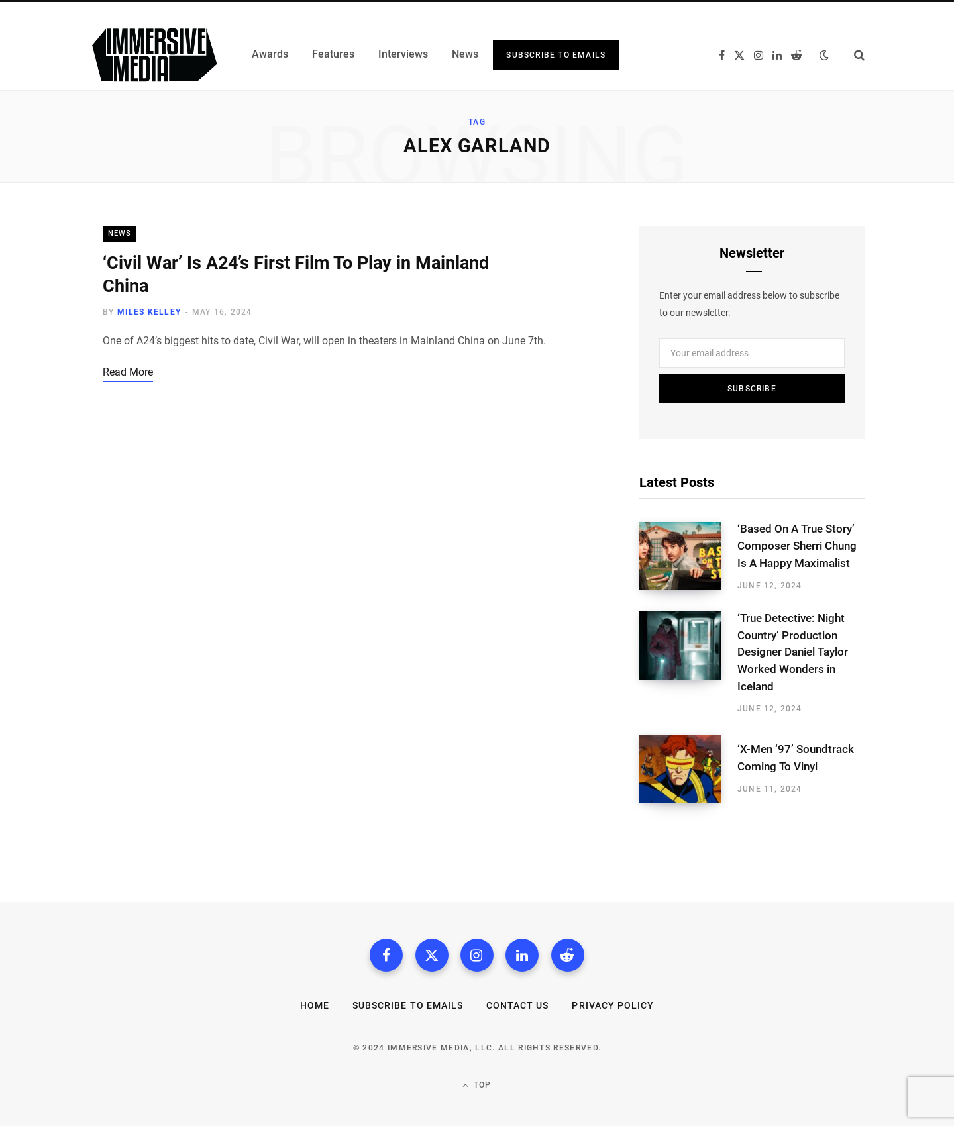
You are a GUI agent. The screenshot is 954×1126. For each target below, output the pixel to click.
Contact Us (517, 1005)
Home (314, 1005)
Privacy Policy (613, 1005)
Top (476, 1085)
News (119, 233)
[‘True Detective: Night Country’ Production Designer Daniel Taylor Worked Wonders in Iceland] (688, 663)
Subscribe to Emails (556, 55)
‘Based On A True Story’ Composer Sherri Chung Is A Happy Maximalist (797, 546)
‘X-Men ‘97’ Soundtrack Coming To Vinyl (795, 757)
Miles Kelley (149, 312)
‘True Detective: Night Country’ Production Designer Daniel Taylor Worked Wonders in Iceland (792, 652)
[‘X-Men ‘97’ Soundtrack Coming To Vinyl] (688, 769)
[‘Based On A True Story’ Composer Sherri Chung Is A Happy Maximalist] (688, 556)
